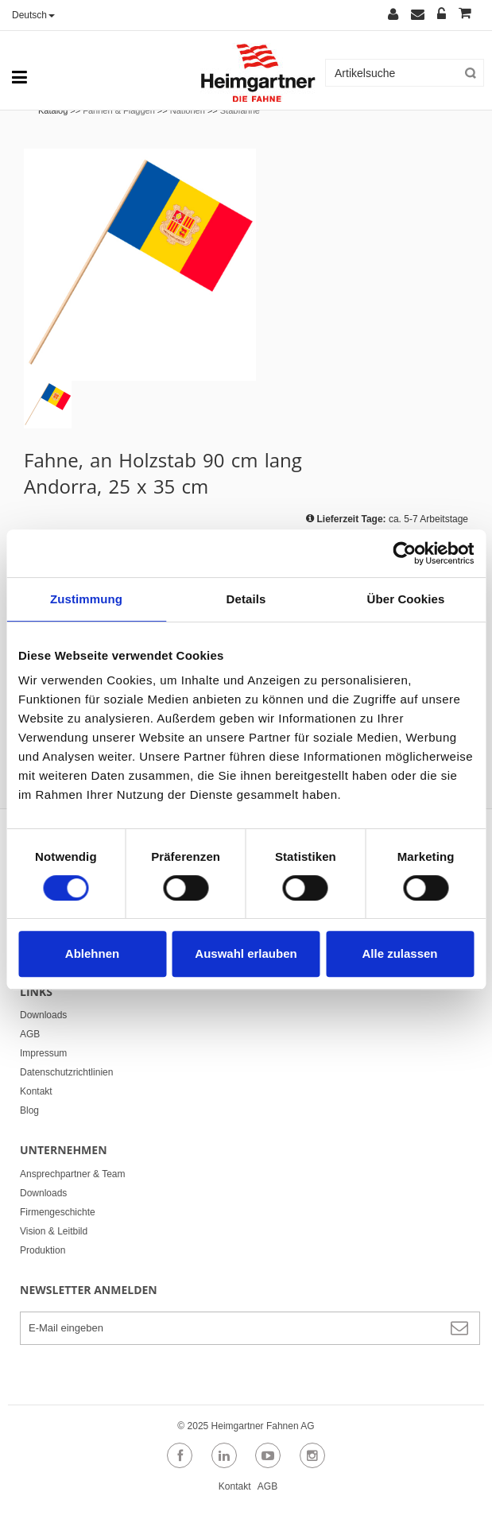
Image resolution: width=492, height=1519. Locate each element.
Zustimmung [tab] (86, 599)
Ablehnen (92, 953)
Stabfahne (240, 110)
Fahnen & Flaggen (119, 110)
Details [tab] (246, 599)
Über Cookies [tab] (406, 599)
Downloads (43, 1015)
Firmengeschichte (57, 1212)
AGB (30, 1034)
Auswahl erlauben (245, 953)
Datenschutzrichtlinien (66, 1072)
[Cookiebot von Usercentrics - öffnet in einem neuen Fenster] (404, 553)
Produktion (42, 1250)
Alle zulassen (399, 953)
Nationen (187, 110)
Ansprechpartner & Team (73, 1174)
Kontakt (36, 1091)
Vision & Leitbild (53, 1231)
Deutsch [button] (33, 15)
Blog (29, 1110)
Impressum (43, 1053)
